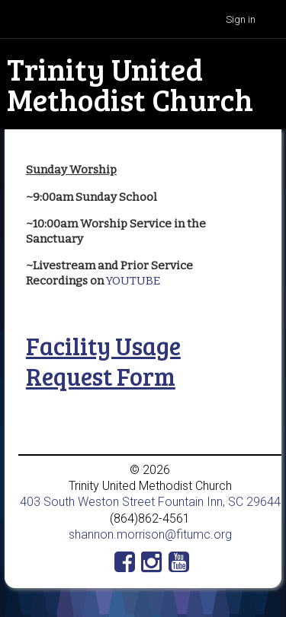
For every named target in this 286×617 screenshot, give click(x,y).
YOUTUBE (133, 281)
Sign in (240, 19)
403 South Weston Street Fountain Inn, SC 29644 (150, 502)
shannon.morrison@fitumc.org (150, 534)
